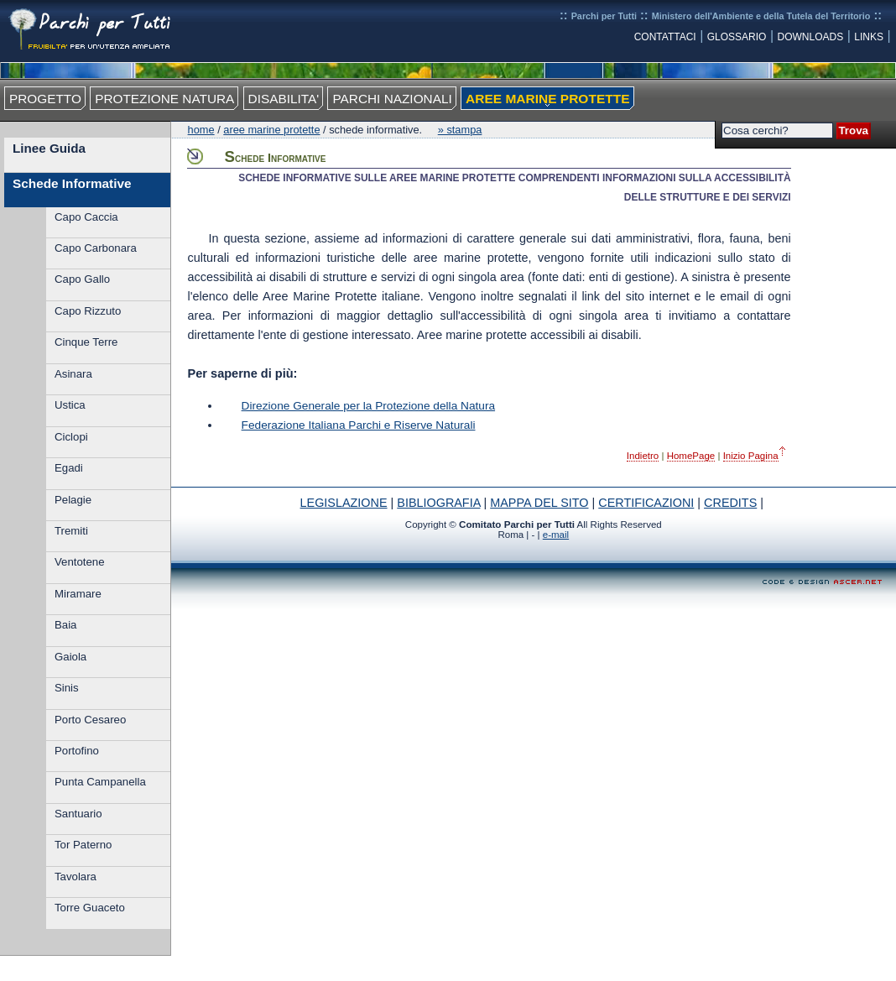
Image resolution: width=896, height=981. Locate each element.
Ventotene (80, 562)
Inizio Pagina (751, 456)
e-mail (556, 535)
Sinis (67, 687)
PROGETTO (45, 98)
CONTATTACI (665, 37)
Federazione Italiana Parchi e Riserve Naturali (359, 425)
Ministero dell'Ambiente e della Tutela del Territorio (761, 16)
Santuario (78, 813)
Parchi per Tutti (604, 16)
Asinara (73, 374)
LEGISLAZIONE (344, 502)
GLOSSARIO (737, 37)
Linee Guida (49, 148)
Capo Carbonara (96, 248)
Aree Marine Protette (271, 129)
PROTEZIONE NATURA (164, 98)
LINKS (868, 37)
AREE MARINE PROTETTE (547, 98)
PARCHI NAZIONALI (391, 98)
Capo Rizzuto (88, 311)
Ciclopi (71, 436)
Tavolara (75, 876)
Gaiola (70, 656)
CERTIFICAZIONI (646, 502)
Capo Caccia (86, 217)
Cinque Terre (86, 342)
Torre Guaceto (90, 907)
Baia (65, 624)
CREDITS (730, 502)
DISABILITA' (284, 98)
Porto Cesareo (90, 719)
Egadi (69, 468)
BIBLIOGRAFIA (438, 502)
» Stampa (460, 129)
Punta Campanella (100, 781)
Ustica (70, 405)
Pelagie (73, 499)
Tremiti (71, 530)
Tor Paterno (83, 844)
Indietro (643, 456)
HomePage (691, 456)
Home (201, 129)
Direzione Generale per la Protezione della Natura (368, 405)
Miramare (78, 593)
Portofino (77, 750)
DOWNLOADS (811, 37)
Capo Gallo (82, 279)
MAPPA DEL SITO (539, 502)
